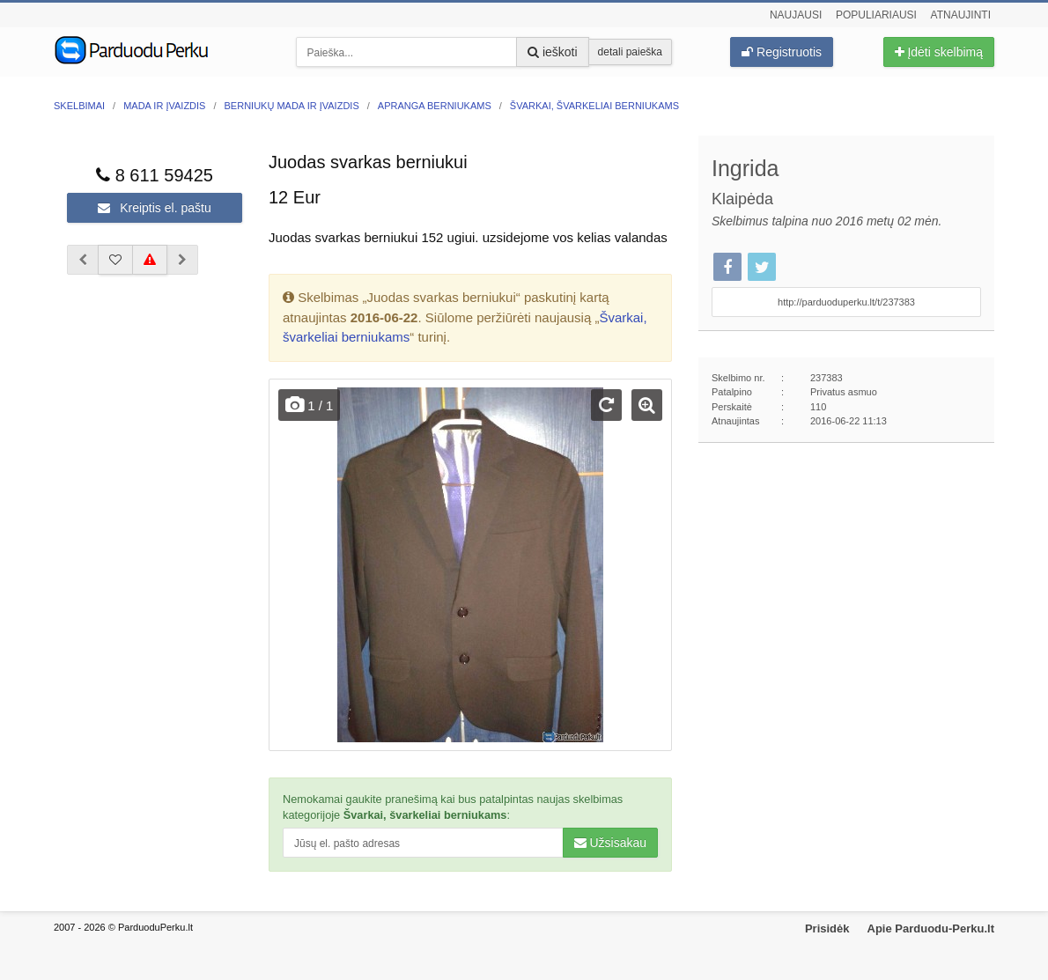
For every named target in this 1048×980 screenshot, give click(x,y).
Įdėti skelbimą (939, 52)
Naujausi (796, 15)
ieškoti (553, 52)
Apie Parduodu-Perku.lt (930, 928)
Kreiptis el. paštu (154, 208)
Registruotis (782, 52)
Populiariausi (876, 15)
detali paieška (630, 52)
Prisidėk (827, 928)
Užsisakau (610, 843)
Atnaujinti (961, 15)
